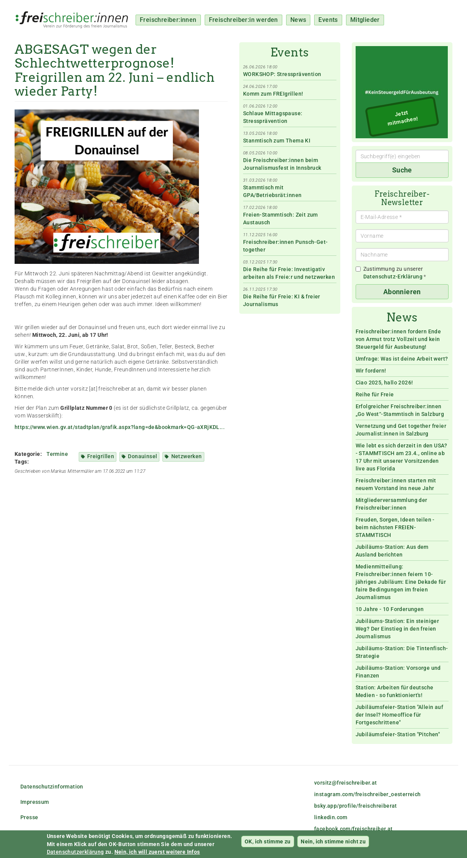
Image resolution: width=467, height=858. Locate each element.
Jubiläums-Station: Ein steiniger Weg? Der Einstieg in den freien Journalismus (397, 628)
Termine (57, 454)
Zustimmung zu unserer (391, 273)
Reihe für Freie (375, 394)
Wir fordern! (371, 371)
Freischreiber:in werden (243, 19)
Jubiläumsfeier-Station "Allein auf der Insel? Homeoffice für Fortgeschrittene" (400, 714)
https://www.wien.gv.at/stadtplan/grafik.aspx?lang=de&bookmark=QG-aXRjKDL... (120, 427)
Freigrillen (100, 456)
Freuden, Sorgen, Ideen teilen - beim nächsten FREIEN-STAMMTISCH (395, 527)
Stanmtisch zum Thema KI (276, 140)
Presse (29, 817)
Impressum (34, 802)
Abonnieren (402, 292)
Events (328, 19)
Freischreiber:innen (168, 19)
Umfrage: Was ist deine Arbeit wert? (402, 359)
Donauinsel (142, 456)
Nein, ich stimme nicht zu (333, 843)
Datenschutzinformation (51, 786)
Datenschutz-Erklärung (392, 276)
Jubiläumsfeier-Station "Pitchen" (398, 734)
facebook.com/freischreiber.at (353, 829)
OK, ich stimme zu (268, 843)
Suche (402, 170)
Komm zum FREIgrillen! (273, 94)
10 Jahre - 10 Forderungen (390, 609)
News (298, 19)
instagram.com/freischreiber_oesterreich (367, 794)
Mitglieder (365, 19)
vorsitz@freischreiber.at (345, 783)
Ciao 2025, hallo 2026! (384, 382)
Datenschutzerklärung (75, 853)
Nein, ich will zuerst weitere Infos (157, 853)
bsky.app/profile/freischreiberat (355, 806)
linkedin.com (331, 817)
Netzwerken (186, 456)
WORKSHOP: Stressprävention (282, 74)
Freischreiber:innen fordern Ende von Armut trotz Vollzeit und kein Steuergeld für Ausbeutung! (398, 339)
